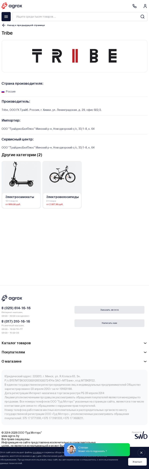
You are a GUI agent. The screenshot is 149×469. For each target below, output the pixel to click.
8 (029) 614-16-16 (16, 308)
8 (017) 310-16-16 (16, 321)
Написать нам (109, 323)
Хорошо (137, 461)
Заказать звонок (109, 309)
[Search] (142, 16)
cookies (37, 452)
